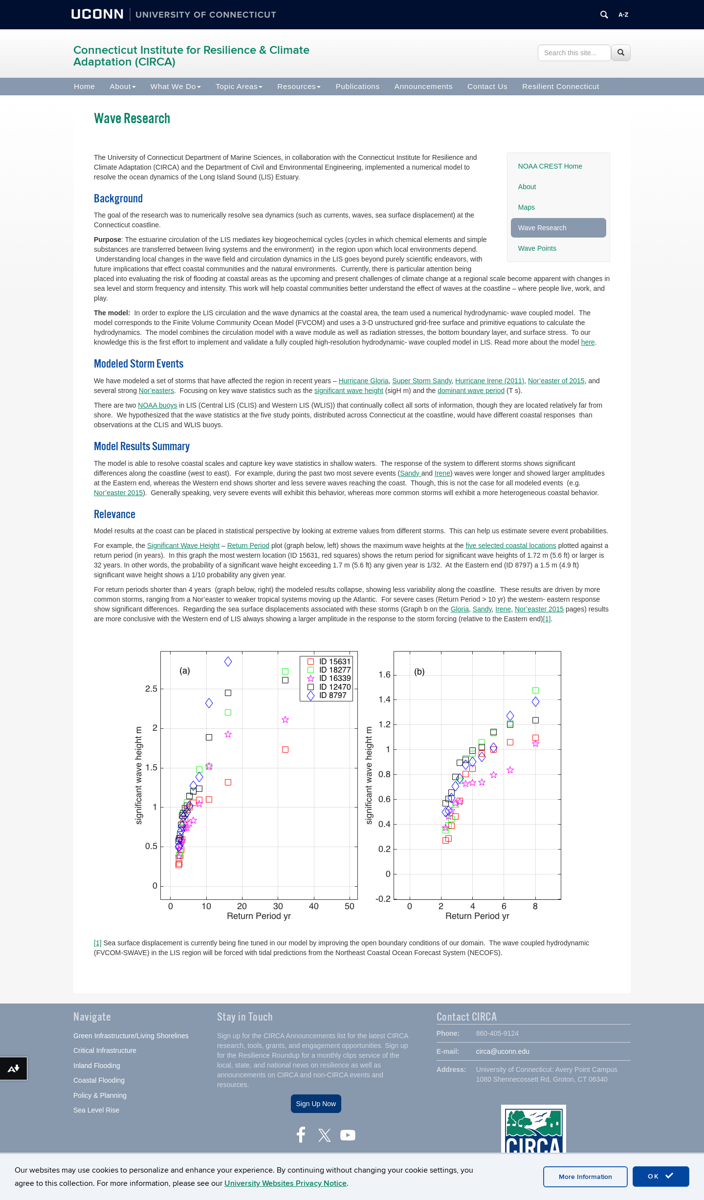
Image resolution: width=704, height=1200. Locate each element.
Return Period (248, 545)
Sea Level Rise (96, 1111)
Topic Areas (239, 86)
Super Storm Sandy (421, 381)
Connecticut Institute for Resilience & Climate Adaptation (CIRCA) (191, 56)
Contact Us (487, 86)
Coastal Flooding (99, 1082)
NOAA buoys (157, 405)
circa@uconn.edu (502, 1052)
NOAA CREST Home (550, 166)
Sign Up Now (316, 1105)
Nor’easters (156, 390)
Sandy (410, 473)
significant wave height (348, 390)
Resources (299, 86)
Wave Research (542, 228)
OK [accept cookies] (661, 1176)
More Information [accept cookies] (585, 1177)
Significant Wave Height (183, 545)
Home (84, 86)
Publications (357, 86)
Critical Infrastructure (104, 1052)
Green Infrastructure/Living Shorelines (131, 1037)
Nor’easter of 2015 (556, 381)
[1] (547, 619)
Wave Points (537, 248)
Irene (442, 473)
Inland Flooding (96, 1066)
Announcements (424, 86)
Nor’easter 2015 (118, 493)
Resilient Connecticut (560, 86)
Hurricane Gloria (364, 381)
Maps (526, 207)
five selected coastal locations (511, 545)
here (588, 342)
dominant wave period (471, 390)
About (123, 86)
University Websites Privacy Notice (285, 1183)
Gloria (460, 609)
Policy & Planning (100, 1096)
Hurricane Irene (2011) (489, 381)
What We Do (176, 86)
